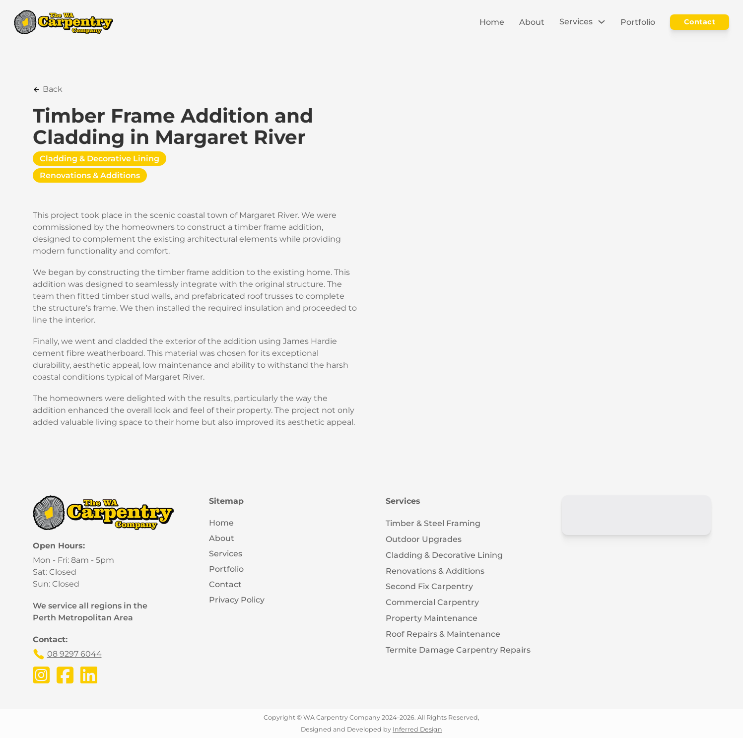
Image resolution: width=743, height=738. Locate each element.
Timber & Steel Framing (433, 523)
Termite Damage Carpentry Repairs (458, 650)
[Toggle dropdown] (602, 22)
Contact (700, 21)
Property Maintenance (431, 618)
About (531, 22)
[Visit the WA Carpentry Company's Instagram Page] (41, 675)
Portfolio (637, 22)
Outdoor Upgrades (424, 539)
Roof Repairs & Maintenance (443, 634)
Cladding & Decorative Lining (99, 158)
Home (491, 22)
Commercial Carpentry (432, 602)
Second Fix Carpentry (429, 586)
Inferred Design (417, 729)
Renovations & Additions (90, 175)
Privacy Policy (237, 599)
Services (576, 21)
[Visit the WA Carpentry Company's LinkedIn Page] (88, 675)
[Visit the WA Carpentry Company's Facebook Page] (65, 675)
